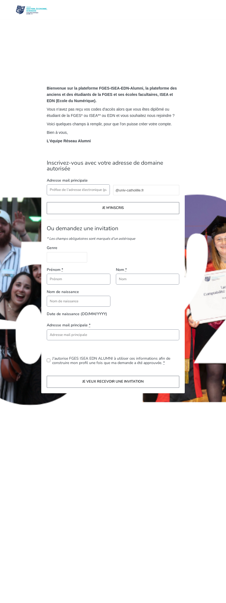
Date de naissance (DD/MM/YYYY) (77, 314)
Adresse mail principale (67, 180)
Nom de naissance (63, 291)
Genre (52, 247)
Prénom (55, 269)
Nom (121, 269)
